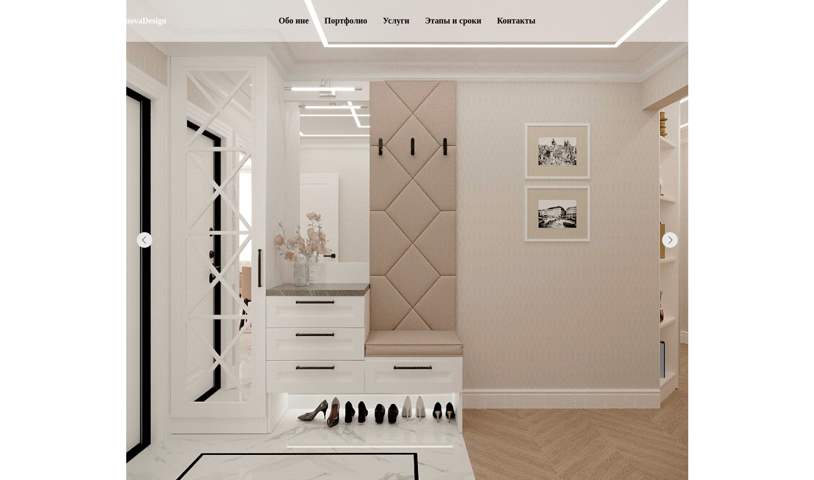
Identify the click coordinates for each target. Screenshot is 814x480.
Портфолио (346, 20)
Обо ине (294, 20)
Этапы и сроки (453, 20)
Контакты (516, 20)
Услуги (396, 20)
